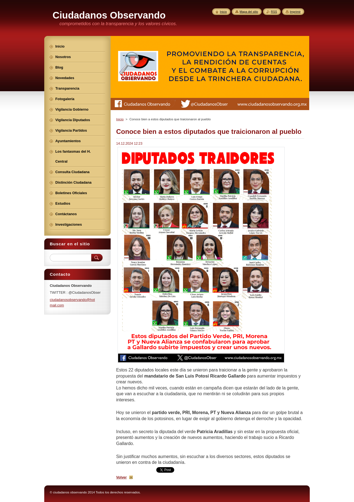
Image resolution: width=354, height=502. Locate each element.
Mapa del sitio (249, 11)
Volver (121, 477)
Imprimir (295, 11)
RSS (274, 11)
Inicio (120, 119)
